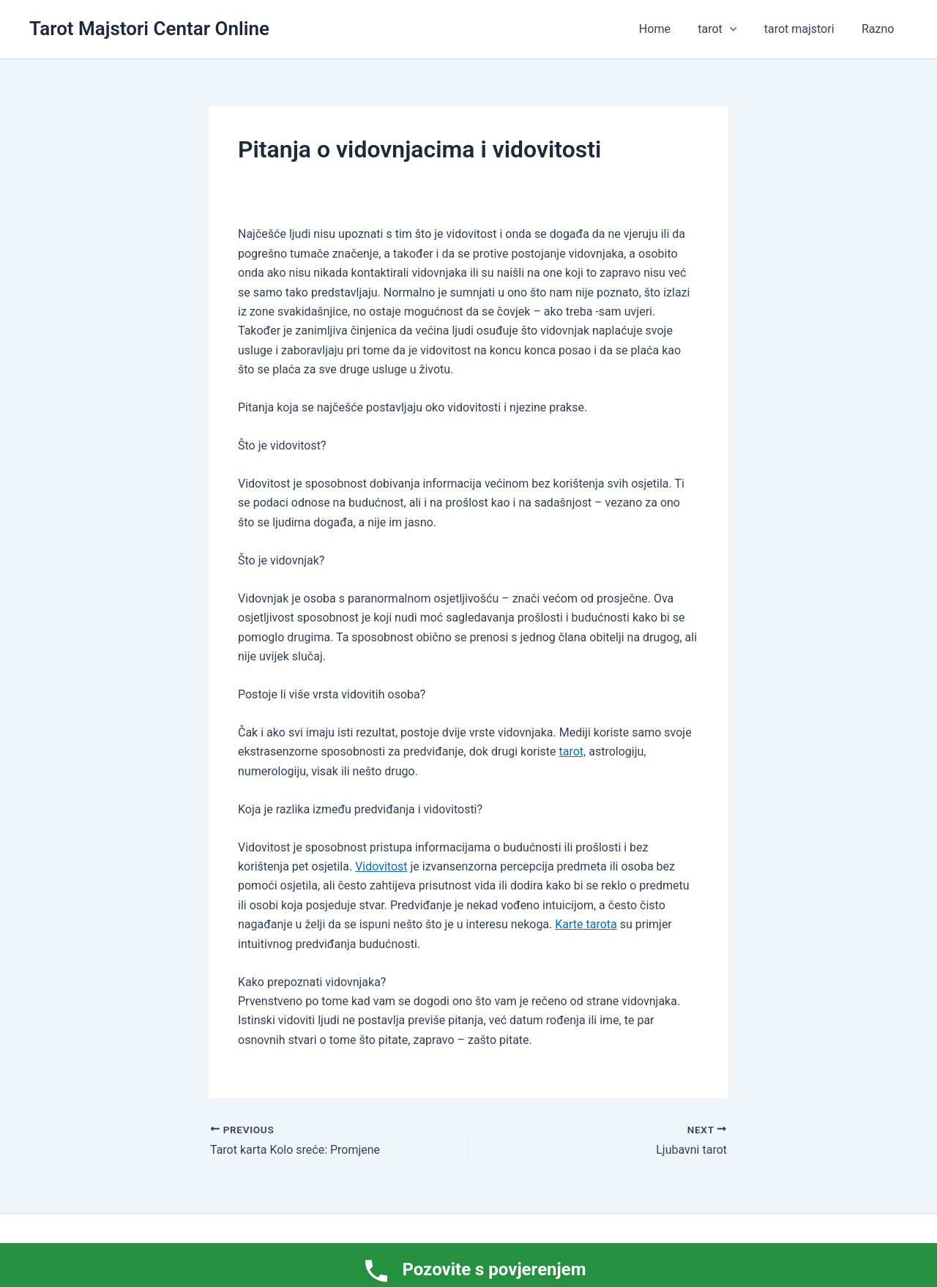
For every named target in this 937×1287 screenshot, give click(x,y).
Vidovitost (381, 866)
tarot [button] (727, 29)
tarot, (572, 751)
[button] (739, 29)
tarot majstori (805, 29)
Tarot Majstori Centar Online (149, 29)
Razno (880, 29)
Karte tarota (586, 924)
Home (668, 29)
